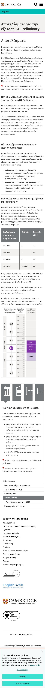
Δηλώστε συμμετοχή (13, 489)
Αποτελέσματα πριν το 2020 (18, 502)
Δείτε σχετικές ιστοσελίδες (21, 634)
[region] (22, 668)
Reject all (22, 677)
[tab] (5, 392)
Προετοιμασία (10, 493)
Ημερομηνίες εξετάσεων (14, 506)
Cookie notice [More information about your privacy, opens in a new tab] (35, 665)
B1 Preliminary (9, 481)
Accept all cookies (22, 683)
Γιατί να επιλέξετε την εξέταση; (17, 485)
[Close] (42, 651)
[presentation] (5, 392)
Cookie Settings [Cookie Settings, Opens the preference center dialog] (22, 670)
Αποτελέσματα (10, 497)
